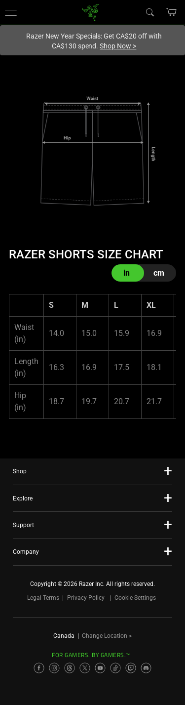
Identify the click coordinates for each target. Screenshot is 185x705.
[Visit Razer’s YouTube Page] (100, 668)
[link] (90, 11)
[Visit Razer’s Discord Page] (146, 668)
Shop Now (118, 46)
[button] (11, 12)
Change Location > (107, 635)
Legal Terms (43, 597)
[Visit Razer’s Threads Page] (69, 668)
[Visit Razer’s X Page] (85, 668)
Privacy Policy (86, 597)
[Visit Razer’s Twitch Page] (131, 668)
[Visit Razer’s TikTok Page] (115, 668)
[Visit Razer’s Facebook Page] (39, 668)
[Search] (149, 12)
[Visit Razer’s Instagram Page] (54, 668)
